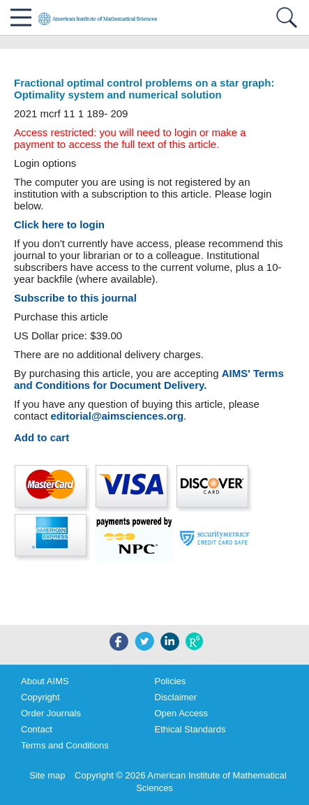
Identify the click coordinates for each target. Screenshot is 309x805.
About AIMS (45, 681)
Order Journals (51, 713)
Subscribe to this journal (75, 298)
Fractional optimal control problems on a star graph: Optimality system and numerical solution (144, 89)
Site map (47, 775)
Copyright (40, 697)
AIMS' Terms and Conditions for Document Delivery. (149, 379)
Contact (36, 729)
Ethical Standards (190, 729)
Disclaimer (176, 697)
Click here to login (59, 224)
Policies (170, 681)
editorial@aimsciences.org (117, 416)
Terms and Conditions (65, 745)
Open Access (182, 713)
